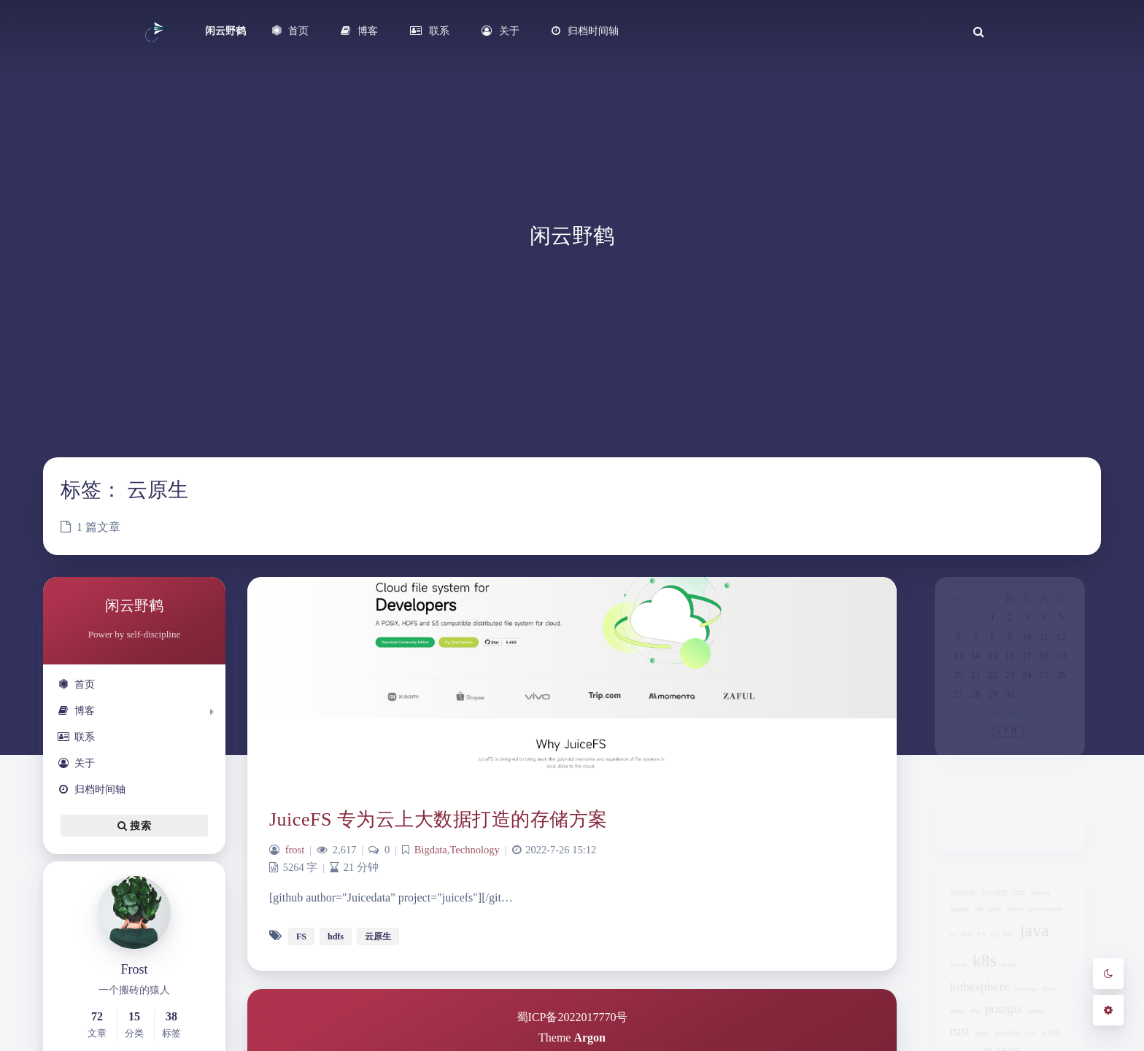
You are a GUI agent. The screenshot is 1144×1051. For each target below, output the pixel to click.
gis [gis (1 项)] (990, 948)
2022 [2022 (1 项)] (1021, 897)
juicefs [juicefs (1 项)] (947, 984)
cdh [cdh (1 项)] (971, 917)
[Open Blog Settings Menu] (1108, 1010)
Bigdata (430, 850)
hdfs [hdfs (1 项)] (1008, 948)
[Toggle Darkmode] (1108, 973)
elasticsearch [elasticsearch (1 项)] (1052, 917)
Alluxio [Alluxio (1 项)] (1047, 897)
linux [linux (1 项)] (1059, 1014)
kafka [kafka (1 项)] (1009, 984)
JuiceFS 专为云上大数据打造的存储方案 (438, 819)
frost (295, 850)
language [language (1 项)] (1030, 1014)
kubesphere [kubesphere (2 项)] (973, 1011)
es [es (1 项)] (940, 948)
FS (301, 936)
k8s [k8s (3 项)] (979, 979)
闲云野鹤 (225, 31)
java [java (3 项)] (1040, 943)
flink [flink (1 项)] (957, 948)
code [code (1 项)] (991, 917)
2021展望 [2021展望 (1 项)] (990, 897)
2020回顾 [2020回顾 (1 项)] (952, 897)
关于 (76, 763)
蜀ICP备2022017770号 (572, 1017)
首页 (76, 684)
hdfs (336, 936)
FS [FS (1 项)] (975, 948)
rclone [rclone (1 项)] (1041, 1041)
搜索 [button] (134, 826)
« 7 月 (1007, 765)
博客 (76, 710)
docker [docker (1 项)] (1016, 917)
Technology (474, 850)
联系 (76, 737)
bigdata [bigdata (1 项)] (948, 917)
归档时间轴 (91, 789)
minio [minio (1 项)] (946, 1041)
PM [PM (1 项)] (967, 1041)
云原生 (378, 936)
